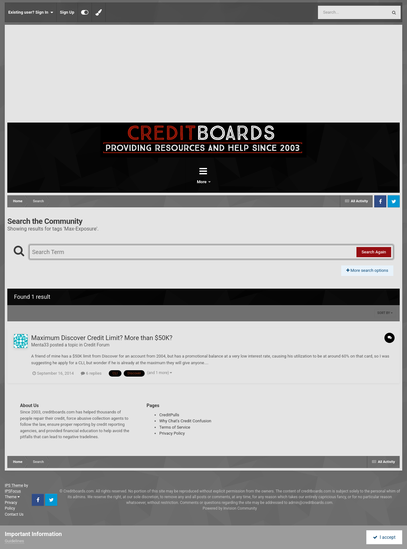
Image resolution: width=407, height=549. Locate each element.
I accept (384, 537)
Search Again (374, 252)
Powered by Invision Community (230, 508)
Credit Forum (96, 344)
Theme (12, 497)
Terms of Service (174, 427)
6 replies (91, 373)
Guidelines (14, 541)
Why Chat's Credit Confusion (185, 420)
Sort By (385, 313)
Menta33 (40, 344)
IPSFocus (13, 491)
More (220, 181)
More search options (367, 270)
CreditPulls (169, 414)
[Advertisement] (203, 74)
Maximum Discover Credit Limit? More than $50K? (101, 338)
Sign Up (67, 12)
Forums (186, 181)
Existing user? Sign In (30, 12)
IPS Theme (14, 485)
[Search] (336, 12)
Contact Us (14, 514)
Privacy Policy (172, 433)
